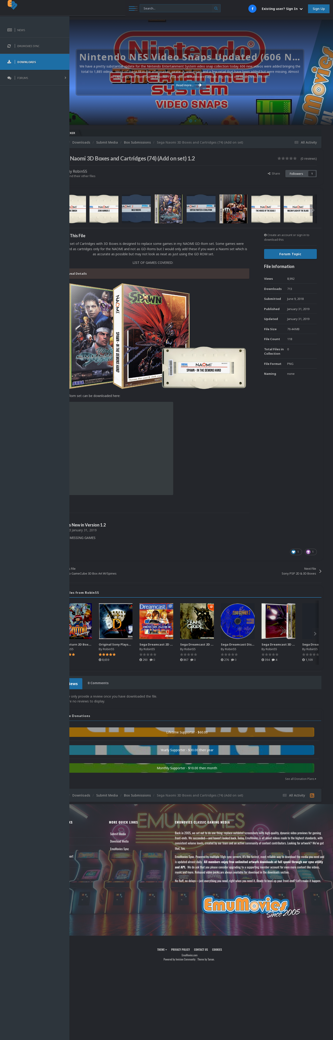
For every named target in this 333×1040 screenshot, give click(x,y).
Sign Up (319, 8)
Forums (81, 827)
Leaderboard (84, 834)
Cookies (229, 945)
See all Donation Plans (300, 764)
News (80, 819)
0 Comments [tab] (119, 670)
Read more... (200, 85)
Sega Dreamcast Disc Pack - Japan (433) (277, 631)
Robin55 (103, 171)
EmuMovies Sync (137, 834)
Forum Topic (290, 254)
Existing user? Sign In (282, 8)
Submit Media (136, 819)
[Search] (125, 8)
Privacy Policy (192, 945)
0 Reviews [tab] (91, 670)
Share (274, 173)
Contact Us (83, 849)
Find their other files (105, 176)
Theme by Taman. (217, 955)
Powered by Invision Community (191, 955)
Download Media (137, 827)
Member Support (86, 842)
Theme (174, 945)
